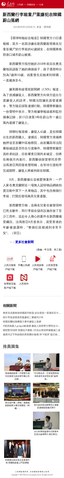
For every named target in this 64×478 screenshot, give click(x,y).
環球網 (47, 27)
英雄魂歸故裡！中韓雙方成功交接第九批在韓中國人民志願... (17, 376)
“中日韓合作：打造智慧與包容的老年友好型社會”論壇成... (46, 376)
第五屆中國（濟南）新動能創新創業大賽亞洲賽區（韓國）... (17, 406)
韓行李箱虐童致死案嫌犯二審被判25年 (23, 317)
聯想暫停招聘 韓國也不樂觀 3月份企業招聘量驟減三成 (31, 330)
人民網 (20, 4)
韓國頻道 (31, 4)
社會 (41, 4)
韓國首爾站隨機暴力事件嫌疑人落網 (22, 321)
